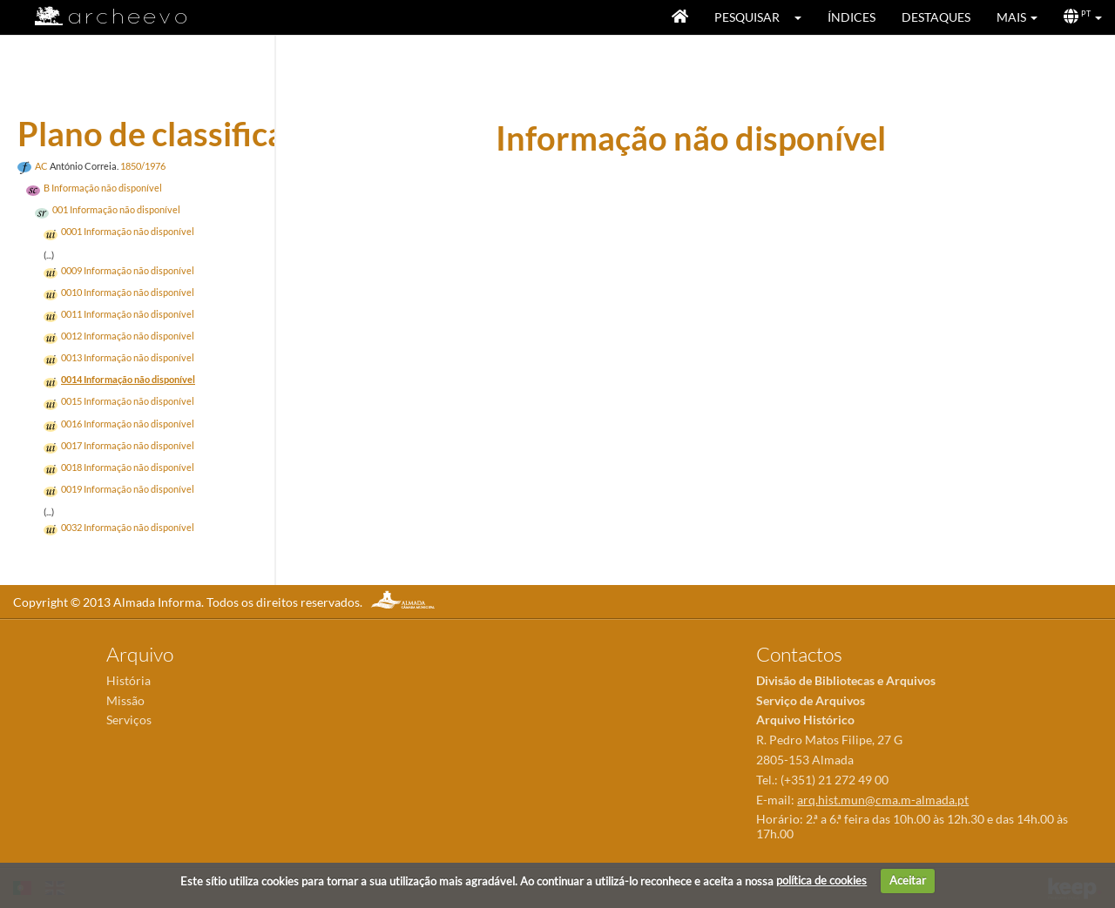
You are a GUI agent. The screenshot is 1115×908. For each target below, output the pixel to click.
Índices (851, 17)
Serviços (129, 719)
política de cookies (821, 880)
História (128, 680)
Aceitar (907, 880)
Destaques (936, 17)
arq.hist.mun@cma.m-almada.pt (883, 799)
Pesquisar (747, 17)
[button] (803, 17)
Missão (125, 700)
